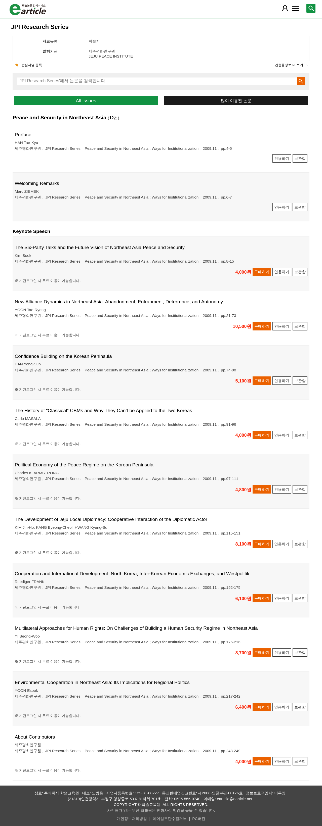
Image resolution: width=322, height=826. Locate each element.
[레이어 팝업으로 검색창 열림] (310, 8)
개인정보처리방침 (132, 818)
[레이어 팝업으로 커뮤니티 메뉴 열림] (295, 8)
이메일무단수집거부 (170, 818)
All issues (86, 100)
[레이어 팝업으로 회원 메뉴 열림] (284, 8)
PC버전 (198, 818)
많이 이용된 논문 (236, 100)
